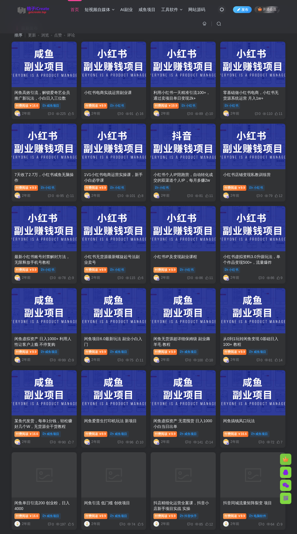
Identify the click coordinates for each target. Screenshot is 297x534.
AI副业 (126, 9)
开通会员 (267, 9)
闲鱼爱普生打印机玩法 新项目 (110, 421)
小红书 (117, 105)
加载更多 (148, 458)
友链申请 (119, 488)
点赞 (58, 35)
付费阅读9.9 (96, 105)
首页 (74, 9)
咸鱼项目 (146, 9)
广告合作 (160, 488)
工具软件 (172, 9)
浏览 (45, 35)
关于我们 (181, 488)
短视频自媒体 (100, 9)
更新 (32, 35)
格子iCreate (149, 496)
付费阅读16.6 (27, 105)
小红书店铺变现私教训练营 (247, 174)
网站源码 (196, 9)
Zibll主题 (170, 496)
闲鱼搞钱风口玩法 (239, 421)
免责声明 (140, 488)
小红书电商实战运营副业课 (108, 92)
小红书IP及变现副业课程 (175, 256)
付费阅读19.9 (166, 105)
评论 (71, 35)
